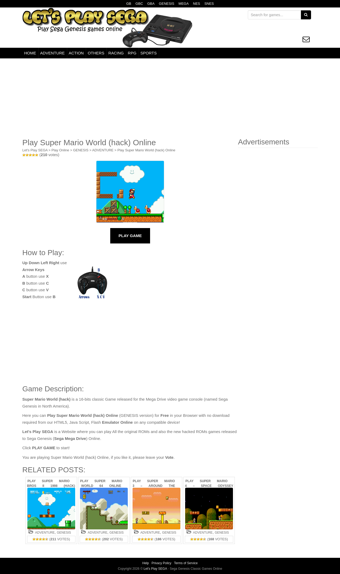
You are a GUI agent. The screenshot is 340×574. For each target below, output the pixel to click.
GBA (150, 4)
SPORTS (149, 53)
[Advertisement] (170, 98)
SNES (209, 4)
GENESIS (166, 4)
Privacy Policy (161, 563)
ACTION (76, 53)
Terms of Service (186, 563)
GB (128, 4)
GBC (139, 4)
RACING (116, 53)
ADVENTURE (52, 53)
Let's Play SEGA (35, 150)
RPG (132, 53)
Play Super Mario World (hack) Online (146, 150)
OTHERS (96, 53)
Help (145, 563)
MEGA (183, 4)
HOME (30, 53)
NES (196, 4)
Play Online (60, 150)
